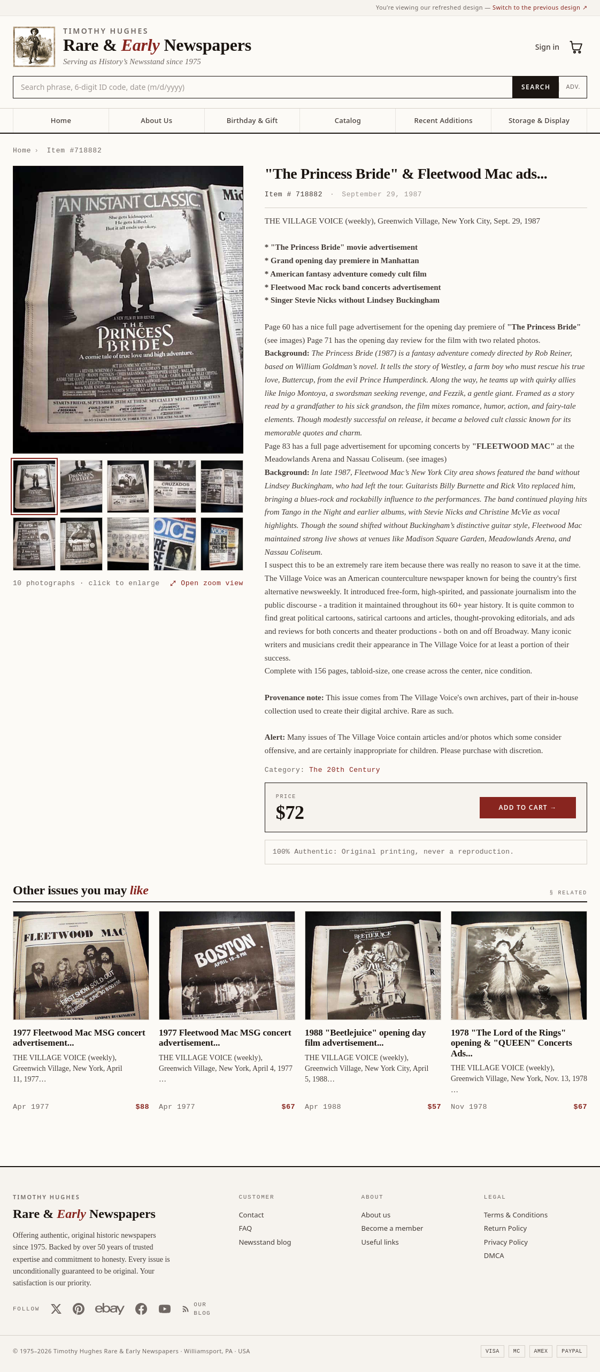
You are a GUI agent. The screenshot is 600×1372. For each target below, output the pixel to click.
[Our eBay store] (110, 1308)
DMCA (494, 1255)
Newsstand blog (265, 1241)
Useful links (380, 1241)
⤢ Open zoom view (207, 583)
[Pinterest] (78, 1308)
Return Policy (505, 1227)
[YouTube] (165, 1308)
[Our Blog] (200, 1308)
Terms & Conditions (516, 1214)
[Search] (535, 87)
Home (61, 120)
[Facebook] (141, 1308)
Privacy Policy (506, 1241)
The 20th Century (344, 770)
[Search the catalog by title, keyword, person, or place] (262, 87)
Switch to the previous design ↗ (540, 7)
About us (376, 1214)
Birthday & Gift (252, 120)
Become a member (392, 1227)
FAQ (245, 1227)
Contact (251, 1214)
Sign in (547, 47)
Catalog (348, 120)
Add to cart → (528, 807)
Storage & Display (539, 120)
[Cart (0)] (576, 47)
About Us (156, 120)
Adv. (573, 86)
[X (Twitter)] (56, 1308)
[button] (128, 310)
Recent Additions (443, 120)
